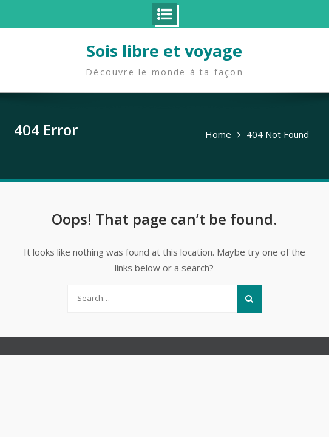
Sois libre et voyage (164, 50)
